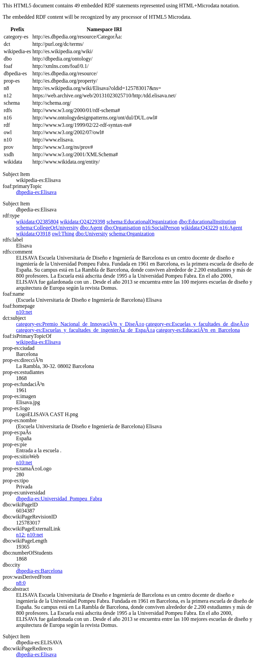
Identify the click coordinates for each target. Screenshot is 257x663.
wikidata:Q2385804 (37, 221)
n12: (20, 535)
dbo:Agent (91, 227)
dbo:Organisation (122, 227)
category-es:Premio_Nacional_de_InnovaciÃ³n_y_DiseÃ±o (80, 324)
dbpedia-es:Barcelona (39, 571)
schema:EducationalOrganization (141, 221)
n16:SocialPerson (161, 227)
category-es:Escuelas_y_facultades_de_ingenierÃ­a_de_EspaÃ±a (85, 330)
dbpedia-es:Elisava (36, 192)
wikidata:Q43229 (199, 227)
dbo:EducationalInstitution (207, 221)
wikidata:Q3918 (33, 233)
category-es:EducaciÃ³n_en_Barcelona (198, 330)
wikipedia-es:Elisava (38, 342)
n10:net (24, 312)
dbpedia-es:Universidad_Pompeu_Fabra (59, 498)
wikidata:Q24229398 (82, 221)
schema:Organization (132, 233)
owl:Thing (63, 233)
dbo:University (92, 233)
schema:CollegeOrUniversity (47, 227)
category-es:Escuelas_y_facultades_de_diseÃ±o (197, 324)
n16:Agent (231, 227)
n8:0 (20, 583)
